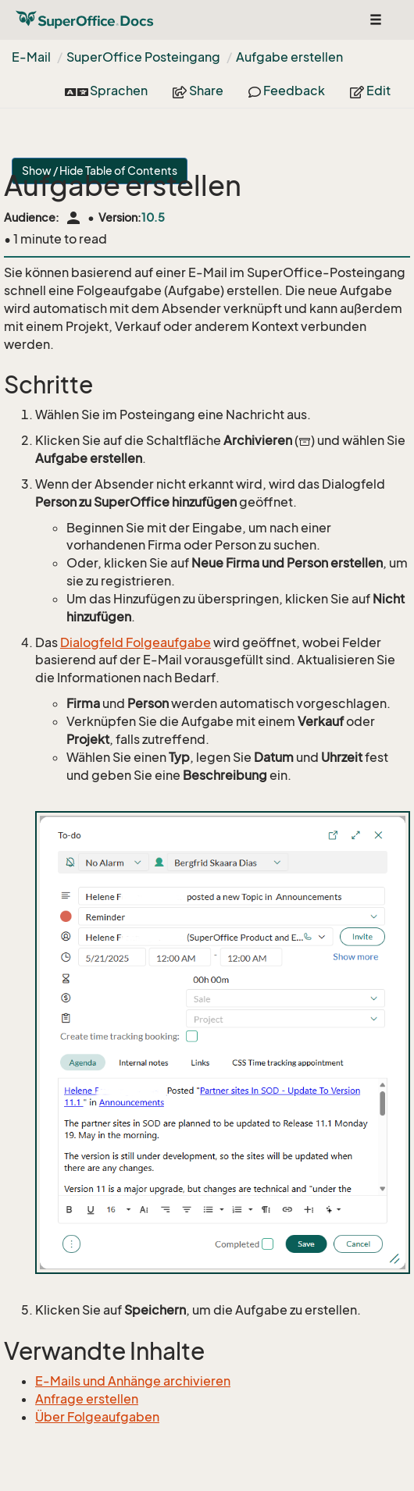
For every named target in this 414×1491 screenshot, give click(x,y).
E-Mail (31, 57)
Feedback (286, 90)
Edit (370, 90)
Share (198, 90)
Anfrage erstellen (86, 1399)
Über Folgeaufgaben (97, 1417)
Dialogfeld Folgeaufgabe (135, 642)
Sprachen (106, 90)
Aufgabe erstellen (289, 57)
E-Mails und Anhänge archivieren (132, 1381)
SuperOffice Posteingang (143, 57)
